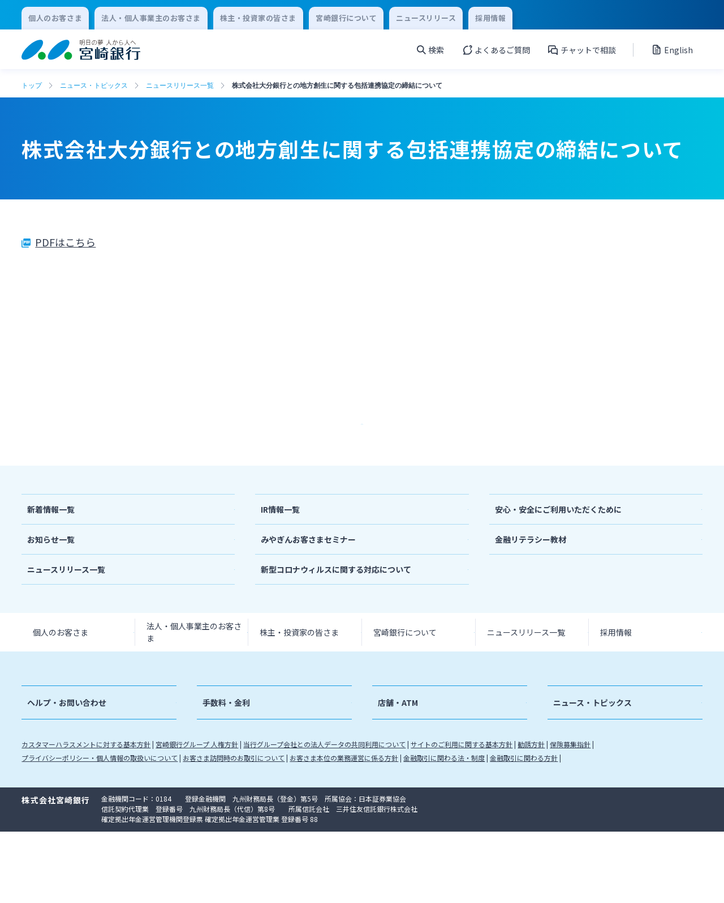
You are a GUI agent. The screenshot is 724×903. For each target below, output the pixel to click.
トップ (31, 86)
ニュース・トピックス (94, 86)
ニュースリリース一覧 (180, 86)
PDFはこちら (65, 242)
